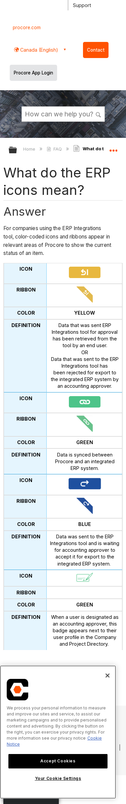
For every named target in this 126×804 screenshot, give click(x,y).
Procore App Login (33, 72)
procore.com (27, 27)
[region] (58, 732)
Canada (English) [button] (38, 50)
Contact (95, 50)
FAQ (55, 149)
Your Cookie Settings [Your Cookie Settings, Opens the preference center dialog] (58, 778)
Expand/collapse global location (113, 148)
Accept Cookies (57, 760)
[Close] (107, 675)
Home (30, 149)
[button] (98, 113)
